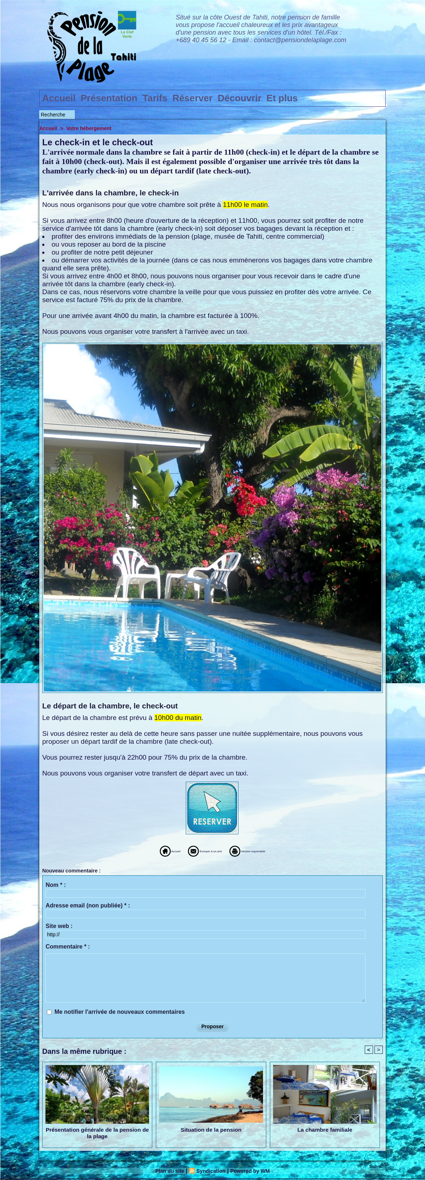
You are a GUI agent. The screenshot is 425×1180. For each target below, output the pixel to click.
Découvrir (239, 98)
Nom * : (55, 885)
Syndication (210, 1171)
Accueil (59, 98)
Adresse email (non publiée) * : (87, 905)
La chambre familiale (324, 1130)
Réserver (192, 98)
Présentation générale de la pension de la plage (97, 1133)
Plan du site (165, 1171)
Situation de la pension (210, 1130)
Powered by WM (254, 1171)
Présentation (109, 98)
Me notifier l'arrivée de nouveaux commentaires (119, 1012)
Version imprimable (270, 850)
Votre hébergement (92, 128)
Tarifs (155, 98)
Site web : (59, 926)
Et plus (282, 98)
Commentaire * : (67, 946)
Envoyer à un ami (194, 850)
